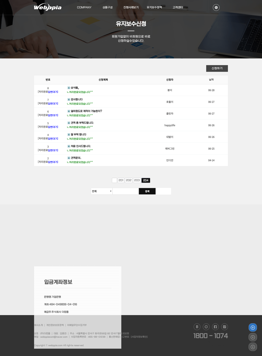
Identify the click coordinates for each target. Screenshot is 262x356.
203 (137, 182)
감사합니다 (75, 100)
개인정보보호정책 (55, 325)
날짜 (211, 80)
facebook (215, 326)
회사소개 (38, 325)
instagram (224, 326)
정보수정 (216, 7)
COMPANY (84, 7)
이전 (114, 182)
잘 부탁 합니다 (77, 135)
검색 (162, 193)
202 (129, 182)
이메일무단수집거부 (77, 325)
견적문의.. (74, 158)
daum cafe (206, 326)
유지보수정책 (154, 7)
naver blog (197, 326)
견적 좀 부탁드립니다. (81, 123)
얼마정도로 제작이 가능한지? (85, 111)
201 (121, 182)
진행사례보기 (131, 7)
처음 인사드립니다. (79, 146)
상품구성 (108, 7)
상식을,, (73, 88)
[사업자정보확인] (139, 336)
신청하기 (217, 68)
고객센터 (178, 7)
